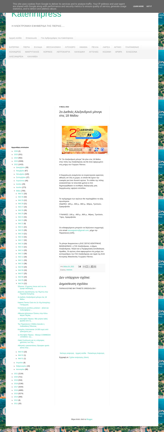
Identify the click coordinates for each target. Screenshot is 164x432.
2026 (16, 151)
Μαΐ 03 (21, 352)
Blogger (89, 419)
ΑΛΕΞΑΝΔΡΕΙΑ (16, 56)
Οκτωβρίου (20, 174)
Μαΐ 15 (21, 247)
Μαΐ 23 (21, 220)
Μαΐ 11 (21, 260)
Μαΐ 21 (21, 227)
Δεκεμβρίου (20, 167)
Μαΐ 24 (21, 217)
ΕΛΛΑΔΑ (38, 47)
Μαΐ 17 (21, 240)
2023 (16, 161)
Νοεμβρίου (20, 171)
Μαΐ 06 (21, 277)
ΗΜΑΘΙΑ (83, 47)
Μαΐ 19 (21, 234)
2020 (16, 377)
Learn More (138, 6)
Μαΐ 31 (21, 194)
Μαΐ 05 (21, 280)
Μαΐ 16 (21, 244)
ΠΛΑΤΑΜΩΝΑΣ (132, 47)
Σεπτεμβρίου (21, 177)
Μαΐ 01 (21, 359)
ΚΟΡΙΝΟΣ (47, 52)
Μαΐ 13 (21, 254)
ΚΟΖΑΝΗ (107, 52)
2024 (16, 158)
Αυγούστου (20, 181)
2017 (16, 387)
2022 (16, 164)
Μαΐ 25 (21, 214)
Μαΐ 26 (21, 210)
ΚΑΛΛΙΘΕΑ (33, 56)
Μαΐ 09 (21, 267)
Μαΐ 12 (21, 257)
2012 (16, 400)
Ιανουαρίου (20, 369)
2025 (16, 154)
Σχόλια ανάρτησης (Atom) (79, 357)
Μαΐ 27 (21, 207)
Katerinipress (36, 14)
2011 (16, 404)
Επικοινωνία (31, 38)
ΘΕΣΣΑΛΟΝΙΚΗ (53, 47)
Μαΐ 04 (21, 283)
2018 (16, 384)
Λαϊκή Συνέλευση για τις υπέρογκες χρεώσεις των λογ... (31, 341)
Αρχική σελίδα (15, 38)
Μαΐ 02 (21, 355)
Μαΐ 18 (21, 237)
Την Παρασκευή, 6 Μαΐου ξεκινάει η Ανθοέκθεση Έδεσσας (31, 325)
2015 (16, 394)
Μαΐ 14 (21, 250)
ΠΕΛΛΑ (95, 47)
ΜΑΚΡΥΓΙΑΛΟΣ (32, 52)
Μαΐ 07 (21, 274)
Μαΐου (18, 191)
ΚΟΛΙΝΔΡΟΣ (15, 52)
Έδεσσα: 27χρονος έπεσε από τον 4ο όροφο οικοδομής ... (32, 287)
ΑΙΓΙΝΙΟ (117, 47)
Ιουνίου (19, 187)
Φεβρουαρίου (21, 366)
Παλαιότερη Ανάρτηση (96, 353)
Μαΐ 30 (21, 197)
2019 (16, 380)
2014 (16, 397)
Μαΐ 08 (21, 270)
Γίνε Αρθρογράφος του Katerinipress (57, 38)
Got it (149, 6)
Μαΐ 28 (21, 204)
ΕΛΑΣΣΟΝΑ (131, 52)
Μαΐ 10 (21, 264)
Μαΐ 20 (21, 230)
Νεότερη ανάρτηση (67, 353)
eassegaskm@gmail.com (78, 230)
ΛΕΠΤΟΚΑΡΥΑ (63, 52)
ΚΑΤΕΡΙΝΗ (14, 47)
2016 (16, 390)
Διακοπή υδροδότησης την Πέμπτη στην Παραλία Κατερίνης (33, 293)
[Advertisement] (82, 80)
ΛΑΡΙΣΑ (106, 47)
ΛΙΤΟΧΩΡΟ (70, 47)
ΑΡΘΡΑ (118, 52)
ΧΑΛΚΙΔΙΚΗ (79, 52)
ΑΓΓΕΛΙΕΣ (93, 52)
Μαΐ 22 (21, 224)
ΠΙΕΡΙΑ (26, 47)
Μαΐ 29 (21, 200)
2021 (16, 374)
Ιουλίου (19, 184)
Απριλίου (19, 363)
